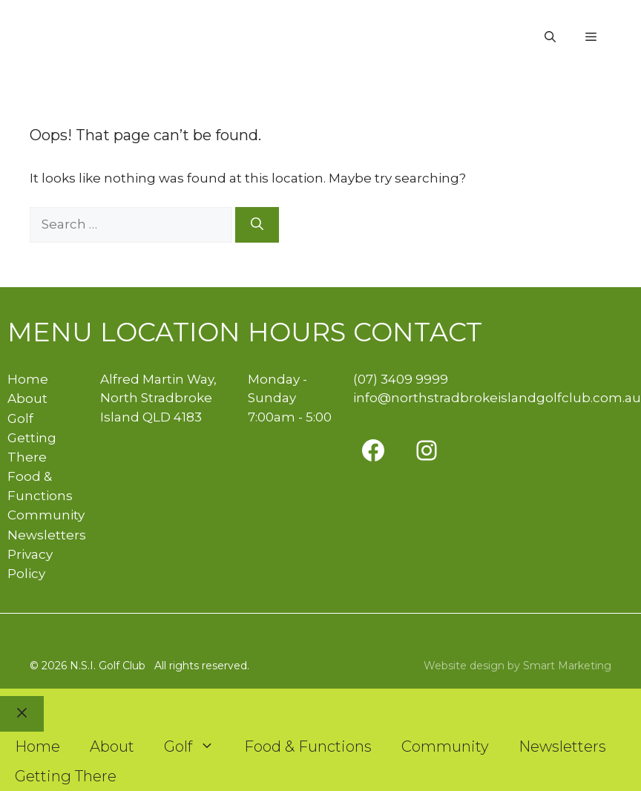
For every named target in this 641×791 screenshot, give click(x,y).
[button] (550, 37)
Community (46, 515)
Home (27, 379)
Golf (20, 418)
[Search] (257, 225)
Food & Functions (308, 746)
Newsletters (46, 535)
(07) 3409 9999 (400, 379)
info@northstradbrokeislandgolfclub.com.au (497, 397)
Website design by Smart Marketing (517, 665)
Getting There (65, 776)
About (27, 398)
